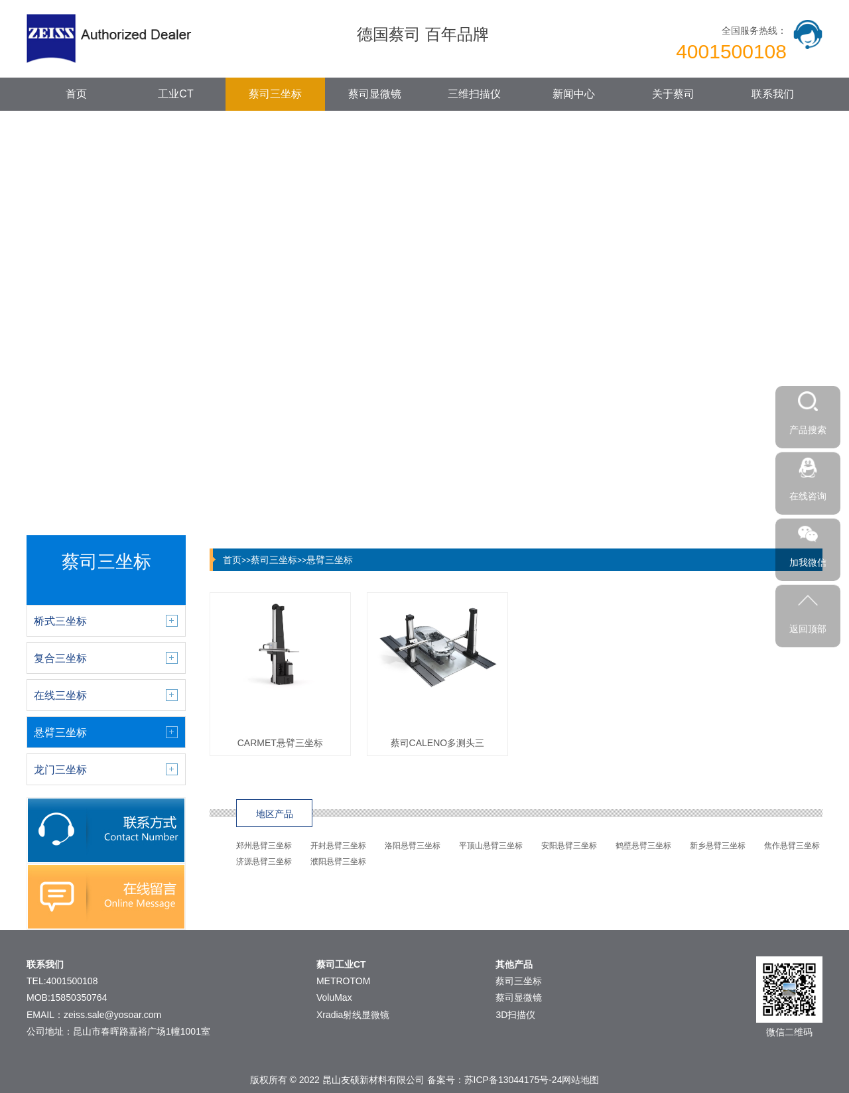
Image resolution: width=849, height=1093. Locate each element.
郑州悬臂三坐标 (264, 845)
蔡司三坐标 (275, 93)
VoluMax (334, 997)
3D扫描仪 (515, 1014)
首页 (76, 93)
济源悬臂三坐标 (264, 861)
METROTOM (343, 981)
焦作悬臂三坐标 (792, 845)
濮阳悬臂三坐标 (338, 861)
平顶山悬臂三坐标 (491, 845)
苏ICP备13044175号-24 (513, 1079)
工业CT (175, 93)
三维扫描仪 (474, 93)
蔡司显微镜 (374, 93)
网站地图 (580, 1079)
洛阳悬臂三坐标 (412, 845)
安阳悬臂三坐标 (569, 845)
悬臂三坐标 (329, 559)
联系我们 (772, 93)
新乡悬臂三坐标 (718, 845)
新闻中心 (574, 93)
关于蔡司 (673, 93)
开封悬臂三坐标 (338, 845)
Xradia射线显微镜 (352, 1014)
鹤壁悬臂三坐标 (643, 845)
